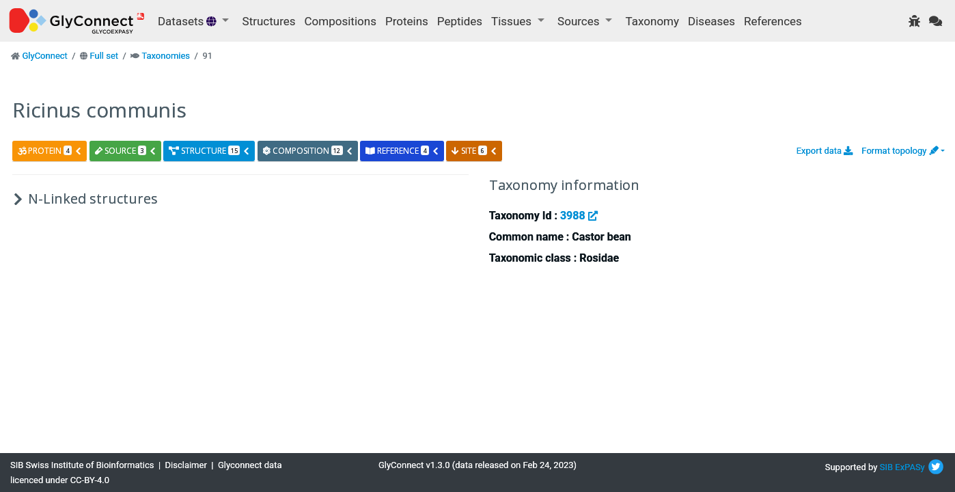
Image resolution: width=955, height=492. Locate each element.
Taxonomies (165, 56)
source (125, 150)
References (773, 21)
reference (402, 150)
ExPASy (910, 467)
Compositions (340, 21)
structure (209, 150)
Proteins (406, 21)
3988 (579, 215)
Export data (825, 151)
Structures (269, 21)
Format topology (899, 151)
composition (308, 150)
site (474, 150)
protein (50, 150)
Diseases (711, 21)
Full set (103, 56)
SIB (886, 467)
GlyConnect (44, 56)
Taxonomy (652, 21)
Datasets (188, 21)
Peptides (459, 21)
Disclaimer (186, 465)
